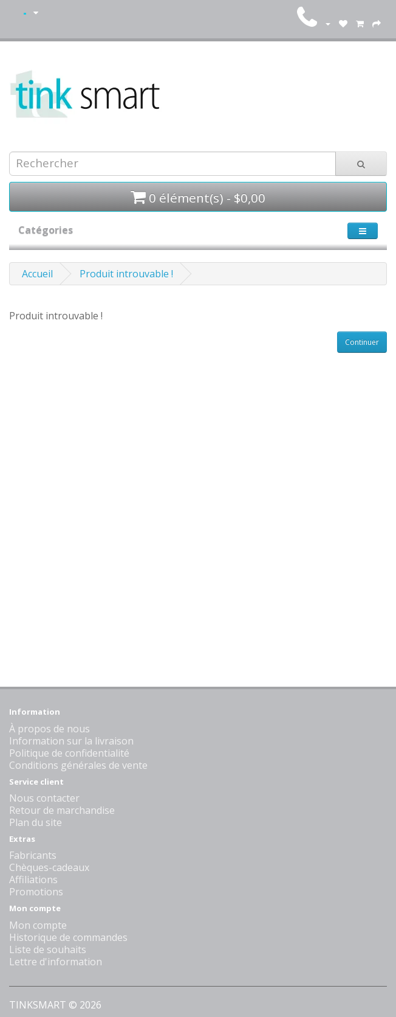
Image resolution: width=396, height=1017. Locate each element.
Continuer (362, 342)
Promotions (36, 891)
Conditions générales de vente (78, 765)
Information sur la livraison (71, 741)
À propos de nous (49, 728)
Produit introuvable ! (126, 273)
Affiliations (33, 879)
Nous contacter (44, 798)
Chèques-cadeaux (49, 867)
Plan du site (35, 822)
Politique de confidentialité (69, 753)
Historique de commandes (68, 937)
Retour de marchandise (62, 810)
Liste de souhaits (47, 949)
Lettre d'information (55, 961)
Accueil (37, 273)
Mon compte (38, 925)
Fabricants (32, 855)
